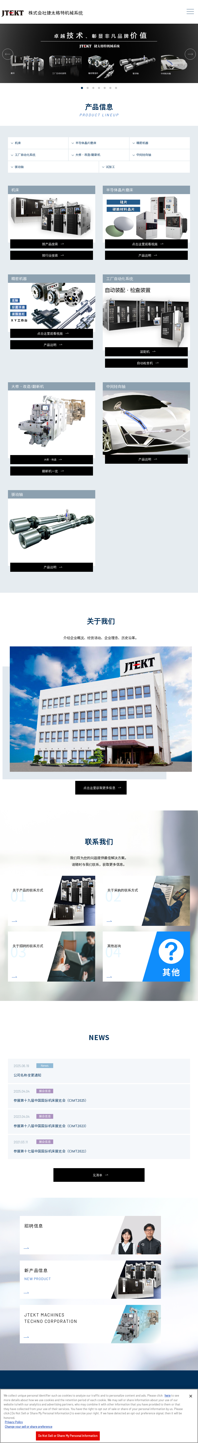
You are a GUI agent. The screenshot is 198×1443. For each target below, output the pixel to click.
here (167, 1395)
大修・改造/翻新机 (87, 155)
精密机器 (142, 143)
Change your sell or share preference (28, 1426)
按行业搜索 (50, 255)
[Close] (191, 1396)
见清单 (97, 1175)
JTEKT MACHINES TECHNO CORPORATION (50, 1334)
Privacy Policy (14, 1422)
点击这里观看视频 (145, 244)
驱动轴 (19, 167)
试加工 (110, 167)
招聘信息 (33, 1225)
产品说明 (144, 255)
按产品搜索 (50, 244)
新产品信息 (101, 1282)
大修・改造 (50, 459)
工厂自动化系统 (25, 155)
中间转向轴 (143, 155)
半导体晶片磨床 (85, 143)
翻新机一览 (50, 471)
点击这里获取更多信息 (99, 788)
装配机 (145, 352)
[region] (99, 1416)
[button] (7, 54)
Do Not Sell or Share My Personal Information (68, 1436)
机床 (18, 143)
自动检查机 (145, 363)
